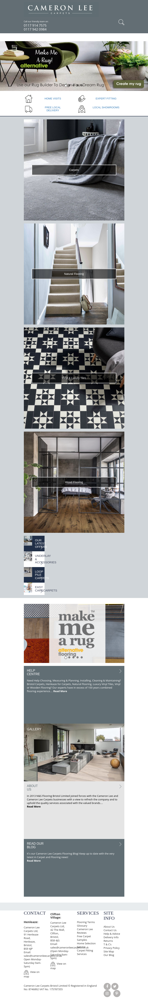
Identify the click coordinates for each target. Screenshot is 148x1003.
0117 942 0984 (35, 29)
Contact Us (110, 930)
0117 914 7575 (35, 25)
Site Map (109, 951)
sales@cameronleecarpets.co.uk (43, 956)
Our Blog (109, 955)
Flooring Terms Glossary (86, 923)
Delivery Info (111, 937)
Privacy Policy (112, 948)
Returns (108, 941)
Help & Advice (112, 933)
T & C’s (108, 944)
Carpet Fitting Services (85, 952)
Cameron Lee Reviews (85, 930)
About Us (109, 926)
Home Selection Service (86, 945)
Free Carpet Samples (84, 938)
